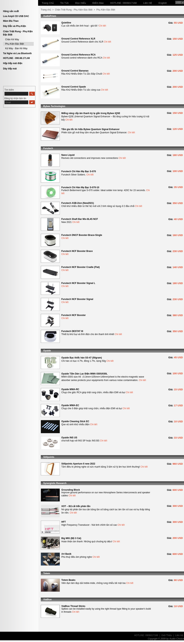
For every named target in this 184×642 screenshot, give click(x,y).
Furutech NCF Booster (73, 315)
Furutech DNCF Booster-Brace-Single (81, 235)
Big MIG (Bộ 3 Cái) (71, 538)
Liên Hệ (179, 635)
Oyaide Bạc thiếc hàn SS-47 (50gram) (81, 357)
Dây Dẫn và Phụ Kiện (14, 26)
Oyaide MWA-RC (70, 389)
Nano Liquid (67, 155)
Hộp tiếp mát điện (12, 63)
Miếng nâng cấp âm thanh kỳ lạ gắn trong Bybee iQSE (90, 113)
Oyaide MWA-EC (70, 405)
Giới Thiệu (166, 635)
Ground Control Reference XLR (78, 38)
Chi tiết (102, 25)
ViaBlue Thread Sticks (73, 606)
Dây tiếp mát (10, 68)
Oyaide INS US (69, 437)
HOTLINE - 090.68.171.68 (16, 58)
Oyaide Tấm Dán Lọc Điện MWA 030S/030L (84, 373)
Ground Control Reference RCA (78, 54)
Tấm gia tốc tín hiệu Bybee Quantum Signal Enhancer (90, 129)
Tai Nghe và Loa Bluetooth (17, 53)
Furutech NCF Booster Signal (77, 299)
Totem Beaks (68, 580)
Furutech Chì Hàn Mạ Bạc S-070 (78, 171)
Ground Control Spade (73, 86)
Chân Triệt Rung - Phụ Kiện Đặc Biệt (73, 9)
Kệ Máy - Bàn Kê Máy (16, 48)
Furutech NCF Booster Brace (77, 251)
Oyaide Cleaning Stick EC (75, 421)
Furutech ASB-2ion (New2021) (77, 203)
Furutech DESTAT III (72, 331)
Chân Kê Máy (12, 39)
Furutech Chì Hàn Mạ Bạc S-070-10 (80, 187)
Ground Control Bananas (75, 70)
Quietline (66, 22)
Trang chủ (46, 9)
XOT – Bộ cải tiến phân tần (75, 506)
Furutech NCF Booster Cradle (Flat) (80, 267)
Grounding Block (70, 490)
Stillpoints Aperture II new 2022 (78, 463)
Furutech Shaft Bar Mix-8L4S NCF (79, 219)
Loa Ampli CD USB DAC (16, 16)
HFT (63, 522)
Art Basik (66, 554)
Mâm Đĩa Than (10, 21)
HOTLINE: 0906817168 (146, 635)
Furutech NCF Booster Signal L (78, 283)
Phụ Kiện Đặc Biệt (14, 44)
